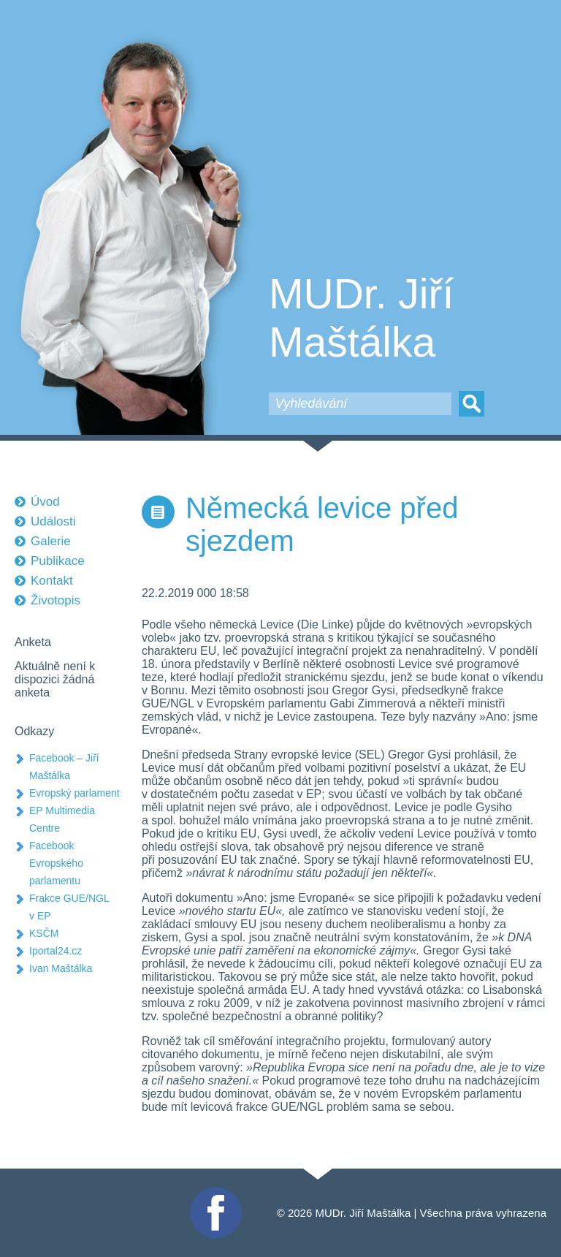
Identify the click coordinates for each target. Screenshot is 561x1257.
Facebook (214, 1193)
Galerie (51, 541)
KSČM (43, 933)
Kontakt (52, 581)
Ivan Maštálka (60, 968)
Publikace (58, 561)
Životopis (55, 600)
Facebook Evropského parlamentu (56, 863)
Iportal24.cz (55, 951)
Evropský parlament (74, 793)
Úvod (45, 502)
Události (53, 521)
